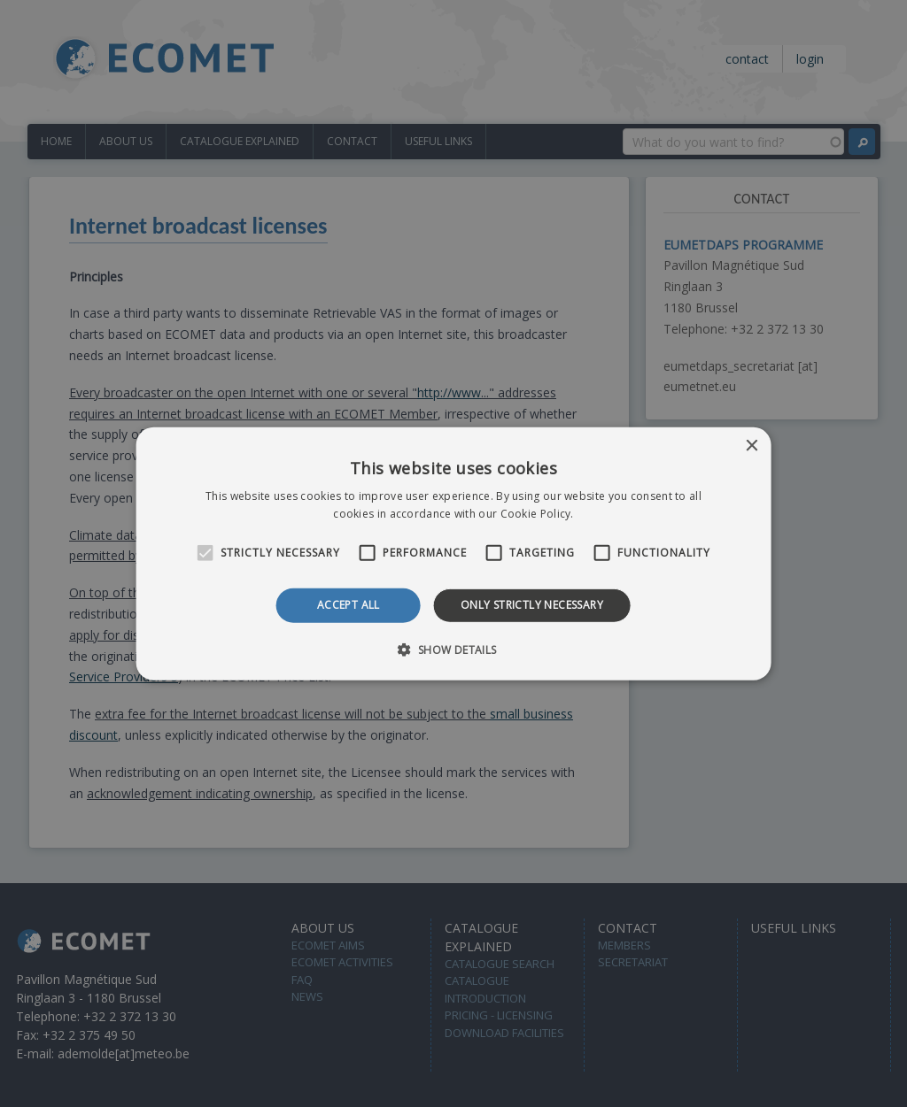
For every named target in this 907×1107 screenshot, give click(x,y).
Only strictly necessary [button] (532, 604)
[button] (453, 649)
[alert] (453, 553)
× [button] (750, 445)
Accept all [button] (348, 604)
